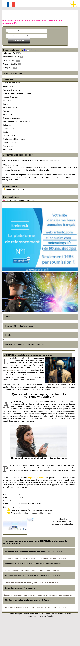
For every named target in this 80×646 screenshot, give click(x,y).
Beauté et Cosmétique (11, 83)
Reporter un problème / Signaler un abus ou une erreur (32, 510)
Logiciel (8, 335)
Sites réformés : (11, 61)
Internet (6, 104)
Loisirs (5, 132)
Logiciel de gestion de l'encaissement (20, 588)
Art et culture (8, 114)
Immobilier (7, 100)
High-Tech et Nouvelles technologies (17, 93)
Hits (4, 494)
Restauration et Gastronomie (14, 139)
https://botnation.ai (36, 478)
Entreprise (7, 125)
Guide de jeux (8, 128)
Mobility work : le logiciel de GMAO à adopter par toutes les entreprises (34, 563)
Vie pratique (7, 150)
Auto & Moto (8, 86)
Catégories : (10, 68)
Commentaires (9, 507)
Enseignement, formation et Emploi (16, 121)
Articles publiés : (12, 53)
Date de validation (7, 499)
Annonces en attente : (13, 57)
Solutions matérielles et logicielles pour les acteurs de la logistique (32, 576)
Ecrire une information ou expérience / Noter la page (31, 513)
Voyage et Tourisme (10, 97)
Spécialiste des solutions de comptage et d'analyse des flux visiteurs (33, 551)
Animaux (6, 111)
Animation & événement (12, 90)
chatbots (10, 370)
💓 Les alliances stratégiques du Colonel (18, 200)
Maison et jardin (9, 135)
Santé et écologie (9, 142)
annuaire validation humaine (61, 614)
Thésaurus (9, 317)
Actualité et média (10, 107)
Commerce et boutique (12, 118)
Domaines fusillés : (12, 64)
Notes (5, 504)
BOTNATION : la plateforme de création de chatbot (24, 344)
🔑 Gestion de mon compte (13, 189)
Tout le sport (7, 146)
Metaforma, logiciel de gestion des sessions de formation (28, 600)
